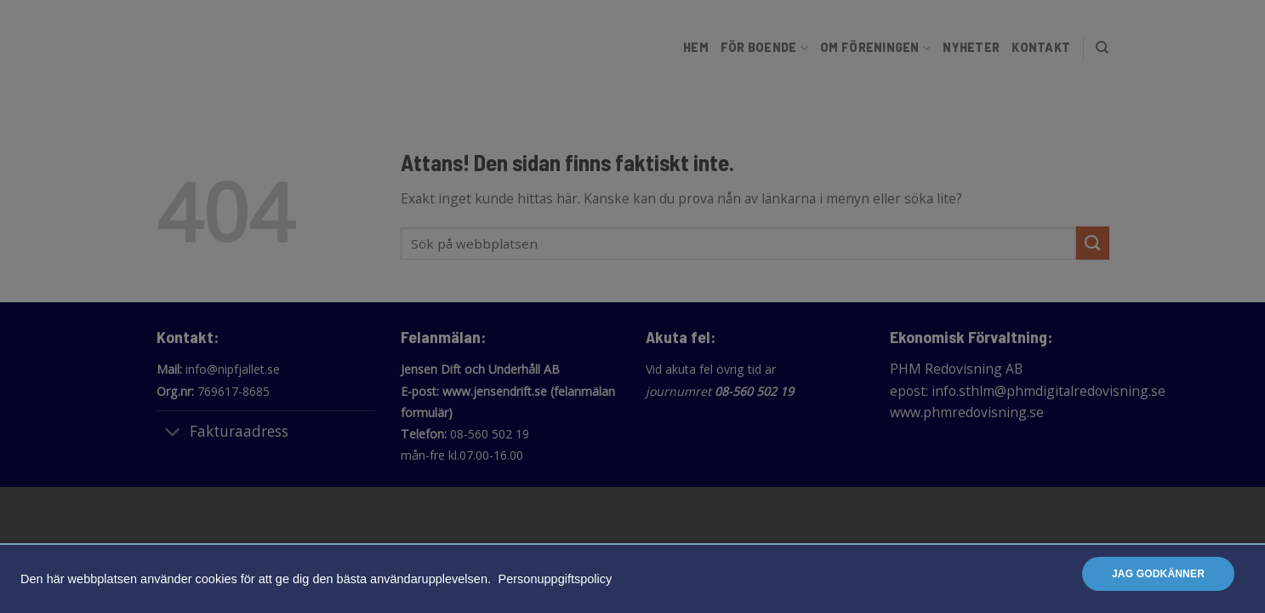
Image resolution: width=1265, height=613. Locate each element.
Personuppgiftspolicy (556, 579)
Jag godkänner (1158, 574)
